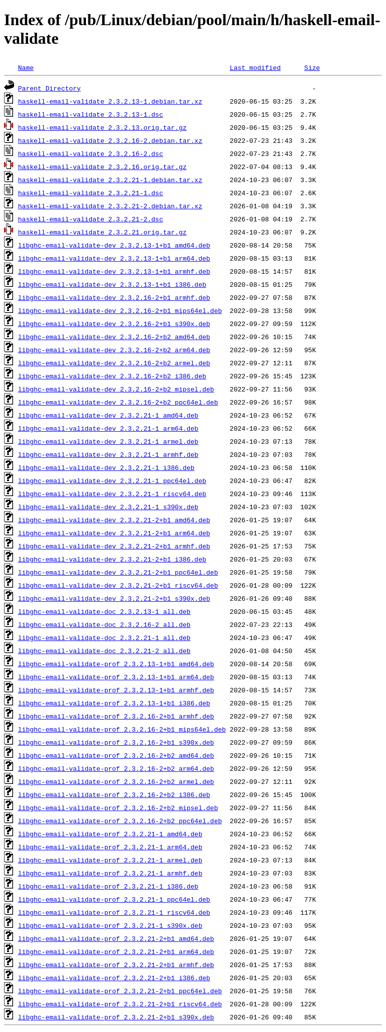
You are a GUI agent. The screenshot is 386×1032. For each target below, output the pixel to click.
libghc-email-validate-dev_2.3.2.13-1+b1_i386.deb (112, 284)
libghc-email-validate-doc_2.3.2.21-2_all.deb (104, 650)
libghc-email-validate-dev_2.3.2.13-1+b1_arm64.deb (114, 258)
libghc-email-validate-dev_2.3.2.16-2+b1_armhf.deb (114, 297)
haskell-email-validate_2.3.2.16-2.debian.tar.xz (110, 140)
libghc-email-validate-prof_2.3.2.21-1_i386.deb (108, 886)
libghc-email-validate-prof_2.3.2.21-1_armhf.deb (110, 873)
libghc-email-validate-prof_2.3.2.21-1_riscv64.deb (114, 912)
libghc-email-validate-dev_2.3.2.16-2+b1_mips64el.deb (120, 310)
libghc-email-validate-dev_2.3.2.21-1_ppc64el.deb (112, 480)
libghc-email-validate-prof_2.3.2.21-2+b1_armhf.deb (116, 964)
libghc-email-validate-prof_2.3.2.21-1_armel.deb (110, 859)
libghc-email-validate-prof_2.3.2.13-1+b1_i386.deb (114, 702)
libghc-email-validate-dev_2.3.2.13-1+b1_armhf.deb (114, 271)
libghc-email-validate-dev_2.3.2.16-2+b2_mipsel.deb (116, 388)
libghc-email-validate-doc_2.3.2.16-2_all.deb (104, 624)
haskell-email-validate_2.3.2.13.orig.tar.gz (102, 127)
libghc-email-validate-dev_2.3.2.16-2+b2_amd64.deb (114, 336)
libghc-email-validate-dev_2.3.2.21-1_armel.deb (108, 441)
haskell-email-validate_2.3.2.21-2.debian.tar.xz (110, 205)
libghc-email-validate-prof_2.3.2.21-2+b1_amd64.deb (116, 938)
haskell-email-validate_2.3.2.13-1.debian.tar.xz (110, 101)
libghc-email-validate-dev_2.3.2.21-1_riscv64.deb (112, 493)
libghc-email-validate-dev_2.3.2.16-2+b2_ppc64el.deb (118, 402)
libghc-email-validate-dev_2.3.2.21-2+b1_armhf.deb (114, 545)
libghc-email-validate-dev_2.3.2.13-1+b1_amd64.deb (114, 245)
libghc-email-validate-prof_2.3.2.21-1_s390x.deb (110, 925)
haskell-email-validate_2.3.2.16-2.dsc (90, 153)
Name (26, 67)
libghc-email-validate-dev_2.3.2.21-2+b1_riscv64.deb (118, 585)
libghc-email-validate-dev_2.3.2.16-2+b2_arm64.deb (114, 349)
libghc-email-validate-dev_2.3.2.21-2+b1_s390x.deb (114, 598)
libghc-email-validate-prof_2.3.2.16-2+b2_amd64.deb (116, 755)
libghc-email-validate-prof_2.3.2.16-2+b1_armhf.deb (116, 716)
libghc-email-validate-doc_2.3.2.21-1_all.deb (104, 637)
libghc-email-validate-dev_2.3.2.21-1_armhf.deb (108, 454)
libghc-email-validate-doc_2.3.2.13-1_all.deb (104, 611)
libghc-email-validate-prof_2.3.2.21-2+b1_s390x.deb (116, 1016)
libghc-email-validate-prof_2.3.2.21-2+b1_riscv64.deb (120, 1003)
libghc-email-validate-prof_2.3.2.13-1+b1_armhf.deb (116, 689)
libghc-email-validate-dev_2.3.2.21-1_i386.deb (106, 467)
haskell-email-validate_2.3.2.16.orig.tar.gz (102, 166)
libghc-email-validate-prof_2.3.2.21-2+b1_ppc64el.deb (120, 990)
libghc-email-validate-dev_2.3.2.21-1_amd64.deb (108, 415)
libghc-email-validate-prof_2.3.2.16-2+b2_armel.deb (116, 781)
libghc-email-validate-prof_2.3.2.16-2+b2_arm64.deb (116, 768)
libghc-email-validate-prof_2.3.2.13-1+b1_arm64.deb (116, 676)
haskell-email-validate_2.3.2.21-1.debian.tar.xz (110, 179)
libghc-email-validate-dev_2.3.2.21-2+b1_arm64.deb (114, 532)
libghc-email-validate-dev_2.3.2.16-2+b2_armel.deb (114, 362)
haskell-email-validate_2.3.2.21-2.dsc (90, 218)
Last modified (255, 67)
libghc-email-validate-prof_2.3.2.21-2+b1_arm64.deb (116, 951)
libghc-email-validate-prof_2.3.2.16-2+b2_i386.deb (114, 794)
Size (312, 67)
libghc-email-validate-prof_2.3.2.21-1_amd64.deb (110, 833)
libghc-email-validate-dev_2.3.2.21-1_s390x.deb (108, 506)
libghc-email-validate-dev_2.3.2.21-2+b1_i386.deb (112, 559)
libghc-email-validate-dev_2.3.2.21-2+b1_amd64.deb (114, 519)
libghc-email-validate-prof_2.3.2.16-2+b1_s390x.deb (116, 742)
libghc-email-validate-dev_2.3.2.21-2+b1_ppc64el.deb (118, 572)
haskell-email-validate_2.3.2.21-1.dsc (90, 192)
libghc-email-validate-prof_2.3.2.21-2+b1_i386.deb (114, 977)
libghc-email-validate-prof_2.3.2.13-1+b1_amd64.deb (116, 663)
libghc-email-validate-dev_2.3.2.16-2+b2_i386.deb (112, 375)
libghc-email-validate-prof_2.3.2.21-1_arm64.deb (110, 846)
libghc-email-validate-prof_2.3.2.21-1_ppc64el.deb (114, 899)
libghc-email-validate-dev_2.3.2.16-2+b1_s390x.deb (114, 323)
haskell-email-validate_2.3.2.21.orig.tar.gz (102, 231)
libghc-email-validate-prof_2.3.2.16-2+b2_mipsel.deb (118, 807)
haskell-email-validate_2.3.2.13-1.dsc (90, 114)
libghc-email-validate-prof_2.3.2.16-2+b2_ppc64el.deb (120, 820)
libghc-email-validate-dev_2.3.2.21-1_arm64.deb (108, 428)
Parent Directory (49, 88)
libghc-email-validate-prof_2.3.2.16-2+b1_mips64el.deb (122, 729)
